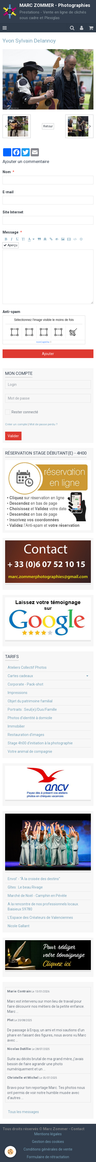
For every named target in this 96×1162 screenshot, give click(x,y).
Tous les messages (23, 1112)
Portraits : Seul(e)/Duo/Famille (32, 709)
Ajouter (48, 354)
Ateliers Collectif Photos (27, 667)
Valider (13, 436)
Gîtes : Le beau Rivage (25, 887)
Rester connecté (21, 412)
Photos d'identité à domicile (30, 718)
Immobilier (16, 726)
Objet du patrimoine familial (30, 701)
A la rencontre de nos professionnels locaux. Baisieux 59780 (43, 906)
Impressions (17, 693)
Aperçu (10, 245)
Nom (7, 172)
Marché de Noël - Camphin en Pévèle (37, 896)
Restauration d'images (26, 735)
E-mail (8, 192)
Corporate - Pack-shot (25, 684)
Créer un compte (16, 424)
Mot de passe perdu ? (43, 424)
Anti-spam (11, 312)
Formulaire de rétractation (48, 1157)
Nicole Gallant (18, 926)
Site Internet (13, 212)
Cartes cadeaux (20, 676)
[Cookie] (10, 1151)
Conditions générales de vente (48, 1149)
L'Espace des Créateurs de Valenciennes (40, 917)
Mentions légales (48, 1134)
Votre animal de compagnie (30, 751)
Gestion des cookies (48, 1142)
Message (10, 232)
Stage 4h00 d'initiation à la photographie (40, 743)
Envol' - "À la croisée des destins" (34, 879)
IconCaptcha (42, 342)
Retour (48, 126)
